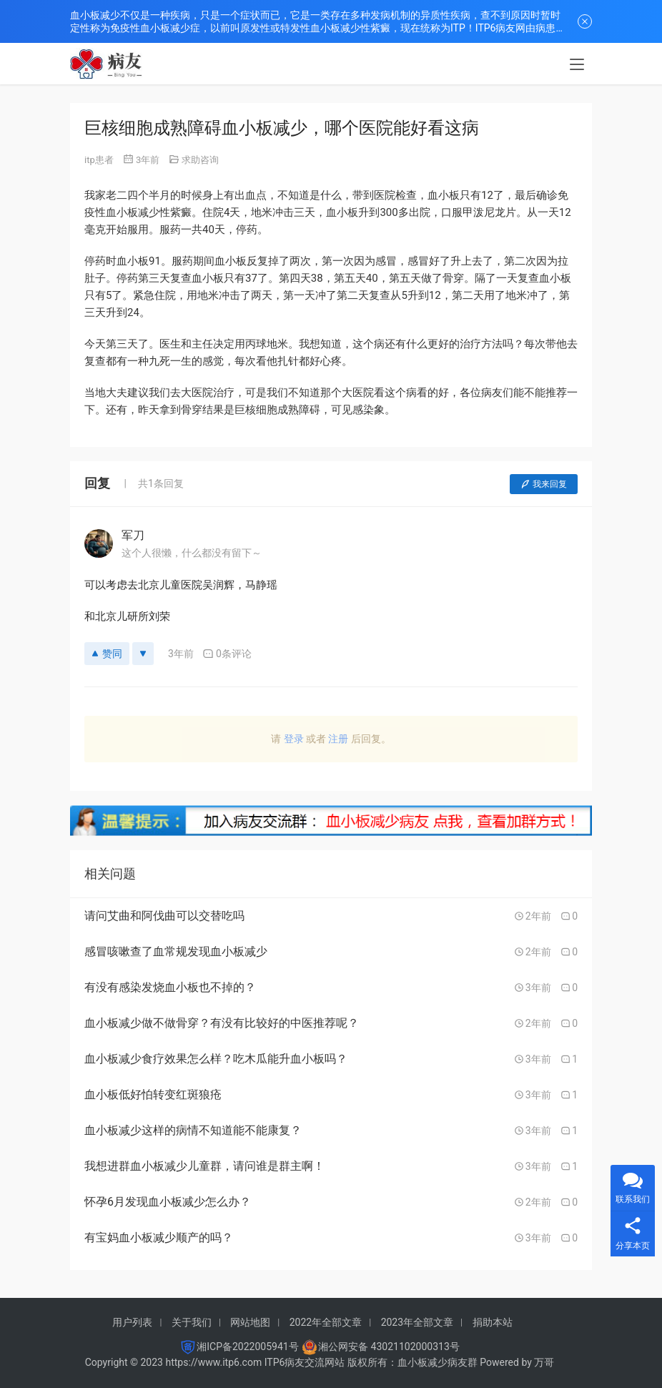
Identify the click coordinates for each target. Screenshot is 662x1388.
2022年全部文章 (326, 1322)
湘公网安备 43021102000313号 (389, 1346)
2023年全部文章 (417, 1322)
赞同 (107, 653)
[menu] (577, 66)
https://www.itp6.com (213, 1362)
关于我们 (192, 1322)
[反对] (143, 653)
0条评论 (227, 654)
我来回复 (543, 484)
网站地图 (250, 1322)
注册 (338, 738)
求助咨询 (200, 159)
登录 (294, 738)
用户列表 (132, 1322)
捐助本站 (493, 1322)
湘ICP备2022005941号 (247, 1346)
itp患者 (99, 159)
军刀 (133, 535)
